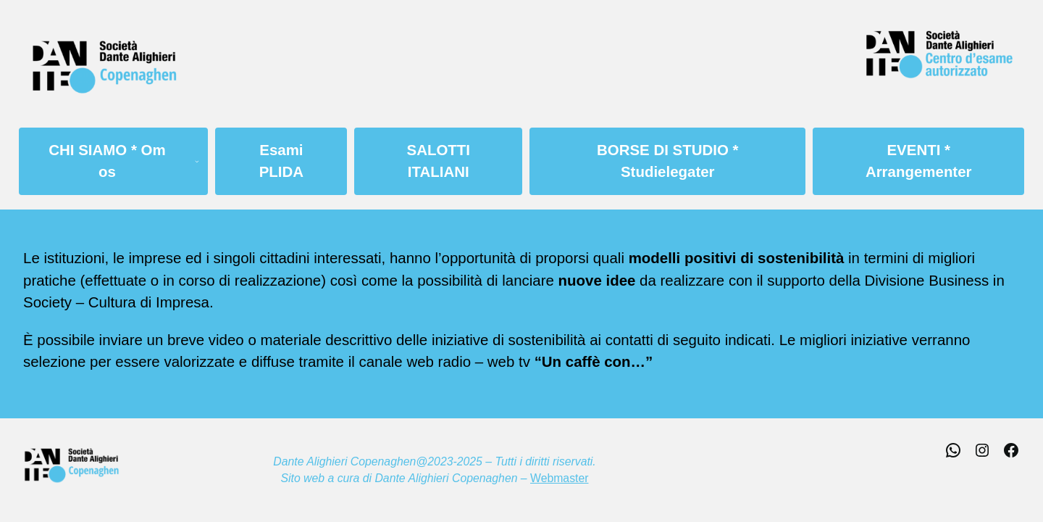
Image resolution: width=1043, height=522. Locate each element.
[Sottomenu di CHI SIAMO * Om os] (202, 162)
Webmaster (559, 478)
